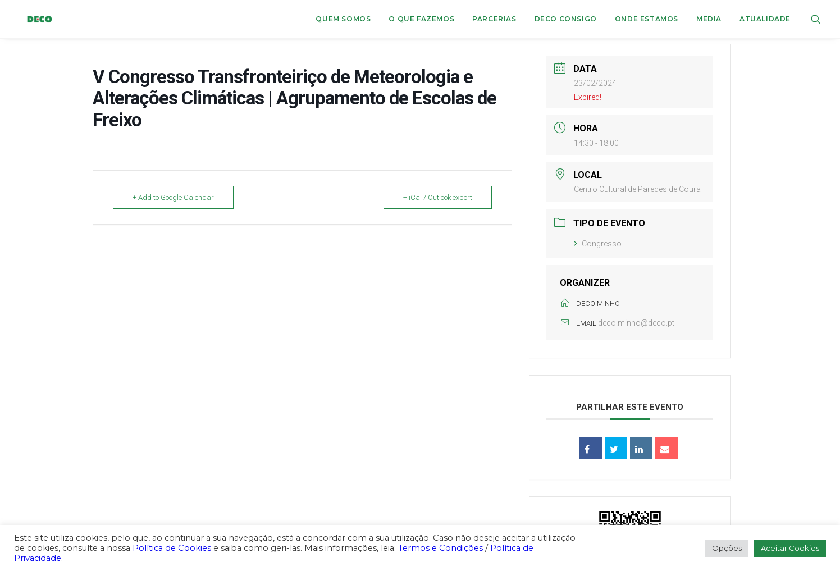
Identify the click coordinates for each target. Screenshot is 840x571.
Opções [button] (727, 547)
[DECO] (32, 19)
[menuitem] (343, 19)
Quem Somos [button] (343, 19)
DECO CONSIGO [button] (566, 19)
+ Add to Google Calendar (173, 197)
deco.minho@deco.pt (636, 322)
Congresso (598, 243)
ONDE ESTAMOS (646, 19)
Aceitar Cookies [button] (790, 547)
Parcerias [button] (494, 19)
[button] (816, 19)
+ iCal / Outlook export (437, 197)
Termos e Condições (440, 548)
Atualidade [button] (765, 19)
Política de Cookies (172, 548)
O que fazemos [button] (421, 19)
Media (709, 19)
